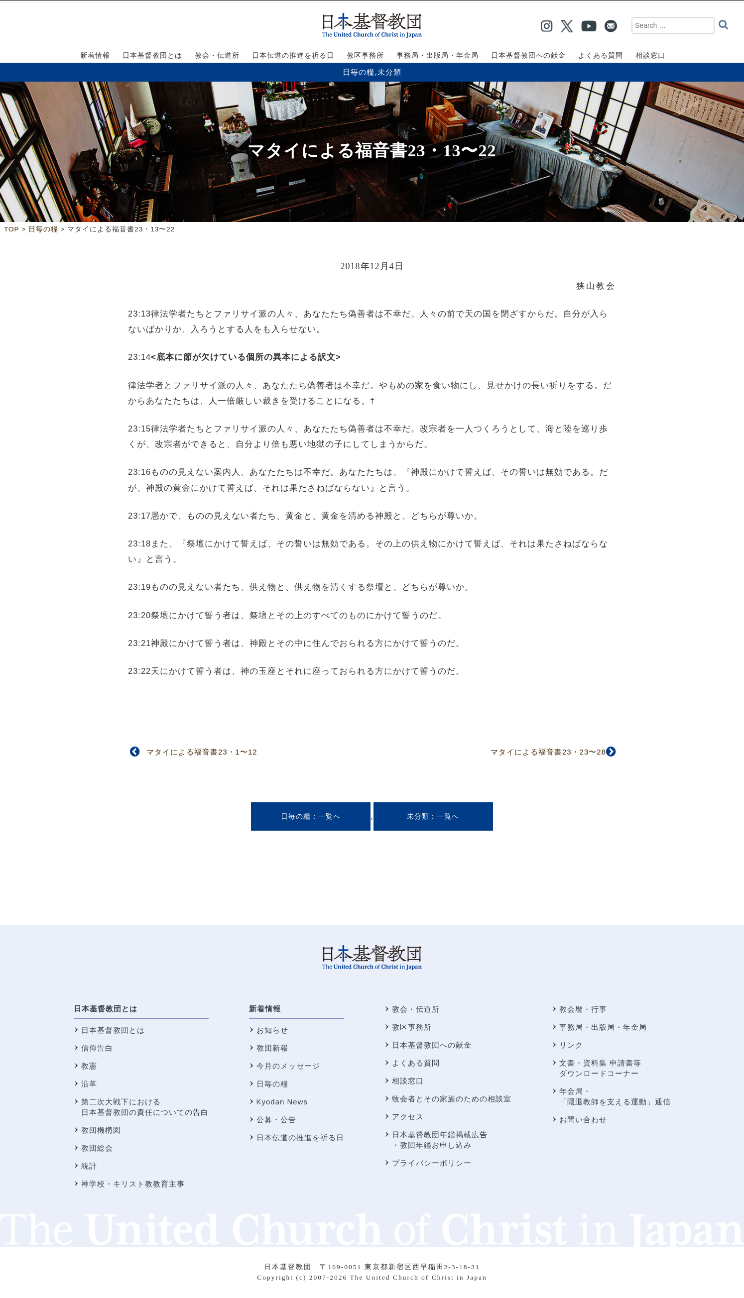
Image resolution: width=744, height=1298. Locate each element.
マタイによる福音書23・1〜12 (201, 752)
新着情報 (265, 1008)
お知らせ (272, 1030)
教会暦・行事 (583, 1009)
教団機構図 (101, 1130)
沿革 (89, 1084)
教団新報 (272, 1048)
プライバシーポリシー (432, 1163)
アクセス (408, 1116)
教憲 (89, 1066)
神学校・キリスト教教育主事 (133, 1184)
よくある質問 (416, 1063)
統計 (89, 1166)
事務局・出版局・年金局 (603, 1027)
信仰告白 (97, 1048)
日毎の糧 (358, 72)
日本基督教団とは (105, 1008)
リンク (571, 1045)
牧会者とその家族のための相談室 (451, 1098)
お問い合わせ (583, 1119)
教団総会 (97, 1148)
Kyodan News (282, 1101)
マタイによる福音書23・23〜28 (548, 752)
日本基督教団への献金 (432, 1045)
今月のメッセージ (288, 1066)
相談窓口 (408, 1081)
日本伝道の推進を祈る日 (300, 1137)
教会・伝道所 (416, 1009)
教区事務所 (412, 1027)
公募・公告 (276, 1119)
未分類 (389, 72)
